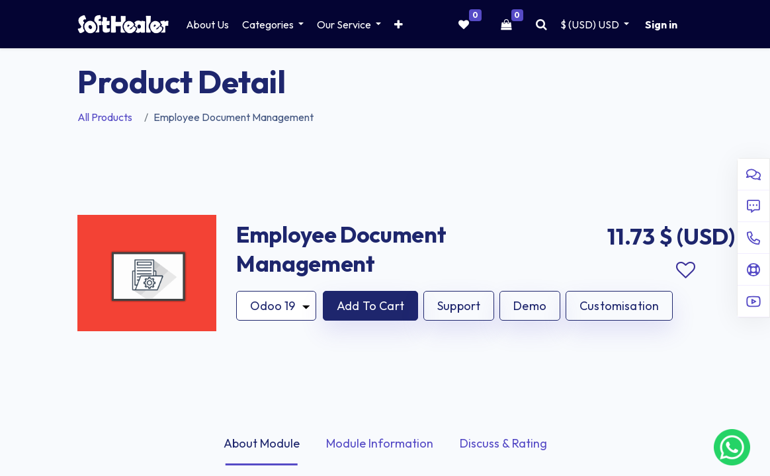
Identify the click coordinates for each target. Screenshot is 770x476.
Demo (529, 305)
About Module (262, 443)
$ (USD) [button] (590, 24)
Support (458, 305)
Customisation (619, 305)
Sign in (661, 24)
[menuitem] (207, 24)
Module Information (379, 443)
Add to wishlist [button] (685, 270)
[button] (398, 24)
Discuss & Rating (503, 443)
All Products (104, 117)
